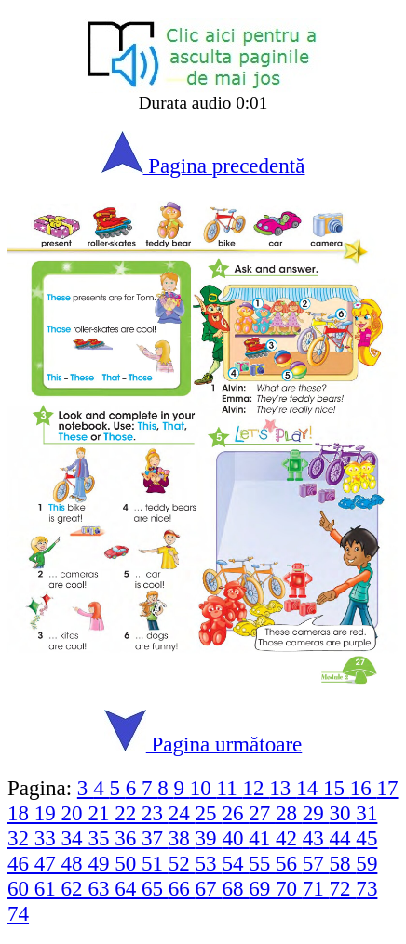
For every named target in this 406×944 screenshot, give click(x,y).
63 (101, 888)
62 (74, 888)
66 (182, 888)
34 (74, 838)
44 (343, 838)
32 (20, 838)
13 (282, 788)
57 (316, 863)
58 (343, 863)
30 (343, 813)
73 (366, 888)
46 (20, 863)
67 (209, 888)
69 (262, 888)
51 (155, 863)
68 (235, 888)
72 (343, 888)
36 (128, 838)
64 (128, 888)
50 (128, 863)
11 (230, 788)
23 (155, 813)
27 (262, 813)
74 (18, 913)
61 (47, 888)
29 (316, 813)
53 (209, 863)
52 (182, 863)
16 (363, 788)
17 (388, 788)
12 (256, 788)
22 (128, 813)
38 (182, 838)
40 (235, 838)
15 (336, 788)
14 (309, 788)
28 (289, 813)
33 (47, 838)
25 (209, 813)
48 (74, 863)
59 (366, 863)
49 (101, 863)
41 (262, 838)
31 (366, 813)
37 (155, 838)
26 (235, 813)
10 (203, 788)
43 (316, 838)
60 (20, 888)
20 (74, 813)
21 (101, 813)
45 (366, 838)
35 (101, 838)
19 (47, 813)
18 (20, 813)
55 (262, 863)
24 (182, 813)
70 (289, 888)
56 (289, 863)
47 (47, 863)
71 (316, 888)
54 (235, 863)
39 (209, 838)
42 (289, 838)
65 (155, 888)
